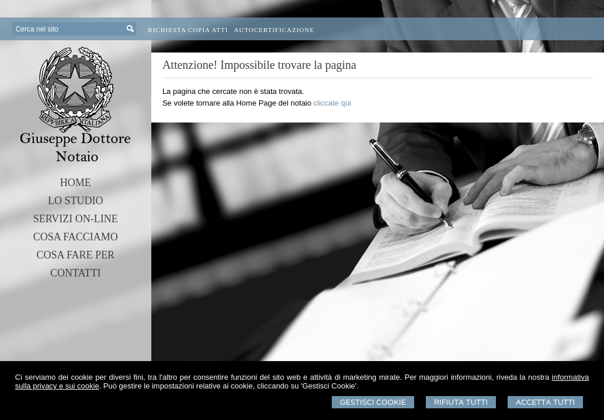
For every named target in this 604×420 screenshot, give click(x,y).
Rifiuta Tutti (461, 402)
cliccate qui (332, 103)
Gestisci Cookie (373, 402)
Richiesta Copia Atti (188, 29)
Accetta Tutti (545, 402)
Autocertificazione (274, 29)
